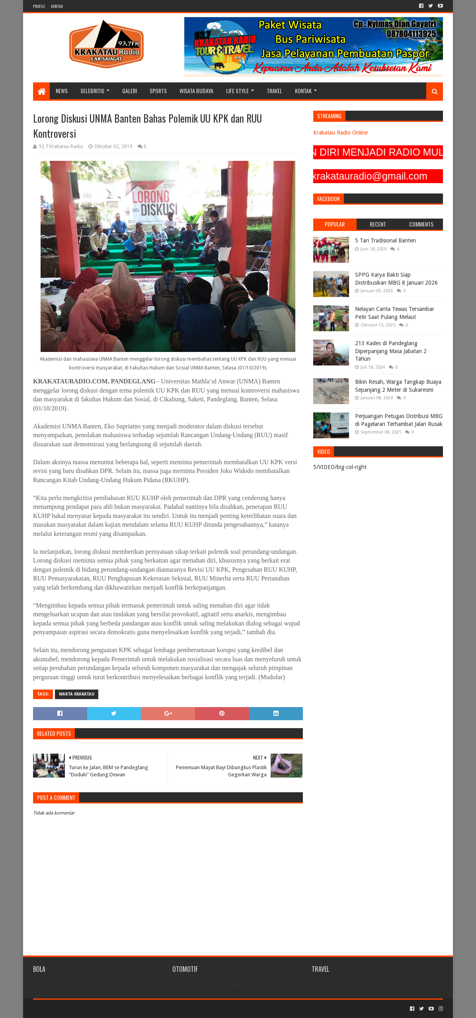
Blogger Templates (123, 1009)
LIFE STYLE (237, 90)
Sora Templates (77, 1009)
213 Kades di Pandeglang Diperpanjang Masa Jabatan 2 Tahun (391, 351)
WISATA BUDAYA (196, 90)
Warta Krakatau (76, 694)
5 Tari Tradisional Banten (385, 240)
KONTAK (57, 6)
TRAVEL (274, 90)
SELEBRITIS (92, 90)
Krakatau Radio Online (340, 132)
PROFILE (39, 6)
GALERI (129, 90)
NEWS (62, 90)
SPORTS (158, 90)
